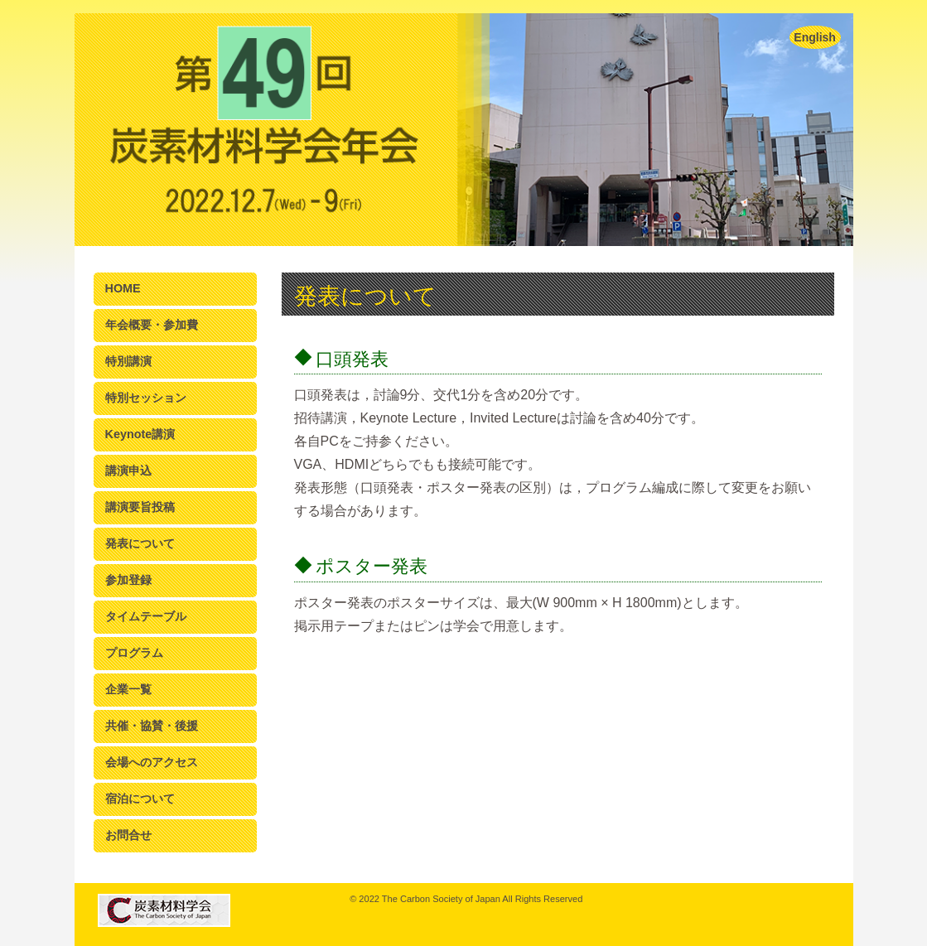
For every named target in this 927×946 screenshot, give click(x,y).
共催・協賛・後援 (151, 725)
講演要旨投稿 (140, 507)
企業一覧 (128, 689)
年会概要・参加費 (151, 324)
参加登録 (128, 579)
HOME (123, 288)
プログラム (134, 652)
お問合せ (128, 835)
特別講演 (128, 361)
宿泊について (140, 798)
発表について (140, 543)
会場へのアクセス (151, 762)
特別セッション (145, 397)
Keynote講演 (140, 434)
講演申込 (128, 470)
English (815, 37)
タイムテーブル (145, 616)
